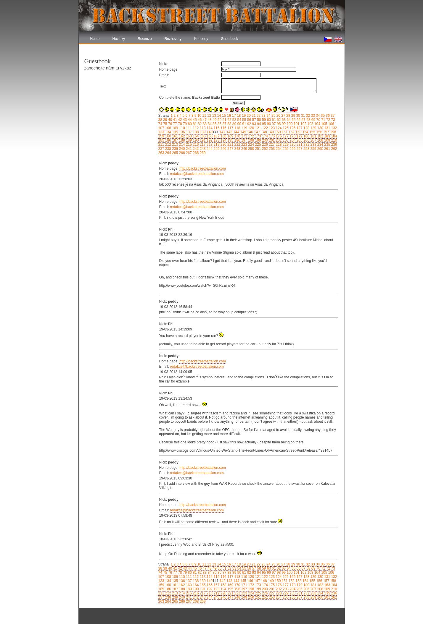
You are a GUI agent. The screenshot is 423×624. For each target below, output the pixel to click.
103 (309, 124)
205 (298, 140)
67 (302, 120)
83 (204, 124)
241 (188, 149)
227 (271, 144)
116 (222, 128)
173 (257, 136)
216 (195, 144)
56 (248, 120)
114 (209, 128)
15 (223, 116)
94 (258, 124)
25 (273, 116)
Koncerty (201, 39)
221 (229, 144)
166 (209, 136)
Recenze (145, 39)
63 (283, 120)
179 (298, 136)
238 (167, 149)
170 (236, 136)
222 (236, 144)
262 (333, 149)
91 (243, 124)
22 (258, 116)
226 (264, 144)
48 (209, 120)
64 (288, 120)
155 (311, 132)
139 (202, 132)
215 (188, 144)
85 (214, 124)
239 (174, 149)
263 (161, 153)
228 (278, 144)
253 (271, 149)
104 (316, 124)
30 (297, 116)
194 (222, 140)
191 (202, 140)
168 (222, 136)
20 (248, 116)
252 (264, 149)
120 (250, 128)
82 (199, 124)
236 (333, 144)
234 (319, 144)
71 (322, 120)
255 (285, 149)
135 (174, 132)
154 (304, 132)
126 (292, 128)
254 (278, 149)
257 (298, 149)
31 (302, 116)
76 (169, 124)
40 (169, 120)
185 (161, 140)
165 (202, 136)
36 (327, 116)
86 (218, 124)
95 (263, 124)
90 (238, 124)
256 (292, 149)
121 (257, 128)
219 (216, 144)
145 (242, 132)
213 (174, 144)
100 (289, 124)
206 (306, 140)
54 (238, 120)
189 (188, 140)
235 (326, 144)
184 (333, 136)
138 (195, 132)
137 (188, 132)
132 (333, 128)
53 (233, 120)
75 (164, 124)
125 (285, 128)
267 (188, 153)
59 (263, 120)
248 (236, 149)
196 (236, 140)
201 (271, 140)
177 (285, 136)
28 (287, 116)
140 (209, 132)
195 (229, 140)
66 (297, 120)
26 (277, 116)
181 (312, 136)
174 (264, 136)
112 (195, 128)
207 (312, 140)
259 (312, 149)
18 (238, 116)
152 (291, 132)
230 (292, 144)
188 (181, 140)
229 (285, 144)
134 (167, 132)
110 (181, 128)
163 (188, 136)
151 (284, 132)
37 (332, 116)
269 (202, 153)
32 (307, 116)
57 (253, 120)
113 (202, 128)
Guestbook (229, 39)
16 (228, 116)
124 (278, 128)
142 (221, 132)
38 (160, 120)
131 (326, 128)
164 (195, 136)
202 (278, 140)
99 (283, 124)
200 (264, 140)
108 (167, 128)
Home (95, 39)
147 (256, 132)
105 (323, 124)
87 (223, 124)
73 (332, 120)
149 (270, 132)
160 (167, 136)
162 (181, 136)
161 (174, 136)
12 (208, 116)
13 (213, 116)
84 (209, 124)
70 (317, 120)
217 (202, 144)
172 (250, 136)
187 (174, 140)
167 (216, 136)
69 (312, 120)
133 (161, 132)
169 (229, 136)
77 (174, 124)
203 (285, 140)
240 (181, 149)
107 (161, 128)
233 (312, 144)
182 (319, 136)
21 (253, 116)
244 (209, 149)
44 (189, 120)
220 (222, 144)
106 (330, 124)
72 (327, 120)
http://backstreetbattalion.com (202, 168)
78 (179, 124)
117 (229, 128)
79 (184, 124)
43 (184, 120)
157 (325, 132)
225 (257, 144)
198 (250, 140)
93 (253, 124)
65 (293, 120)
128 (306, 128)
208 (319, 140)
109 (174, 128)
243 (202, 149)
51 (223, 120)
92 (248, 124)
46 (199, 120)
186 (167, 140)
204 (292, 140)
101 (295, 124)
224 (250, 144)
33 (312, 116)
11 (203, 116)
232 (306, 144)
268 (195, 153)
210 (333, 140)
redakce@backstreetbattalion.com (197, 174)
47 (204, 120)
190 (195, 140)
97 (273, 124)
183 (326, 136)
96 (268, 124)
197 (243, 140)
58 (258, 120)
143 (228, 132)
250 (250, 149)
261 (326, 149)
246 (222, 149)
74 (160, 124)
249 (243, 149)
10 (198, 116)
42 (179, 120)
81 (194, 124)
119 (243, 128)
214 (181, 144)
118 (236, 128)
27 (282, 116)
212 (167, 144)
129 (312, 128)
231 (298, 144)
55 (243, 120)
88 (228, 124)
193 (216, 140)
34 (317, 116)
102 (303, 124)
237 (161, 149)
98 (278, 124)
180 (306, 136)
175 (271, 136)
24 (268, 116)
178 (292, 136)
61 (273, 120)
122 (264, 128)
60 (268, 120)
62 (278, 120)
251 (257, 149)
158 (332, 132)
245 (216, 149)
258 (306, 149)
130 (319, 128)
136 (181, 132)
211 (161, 144)
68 (308, 120)
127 (298, 128)
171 (243, 136)
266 (181, 153)
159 (161, 136)
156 (318, 132)
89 (233, 124)
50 (218, 120)
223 (243, 144)
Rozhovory (173, 39)
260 (319, 149)
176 (278, 136)
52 (228, 120)
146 (249, 132)
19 (243, 116)
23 (263, 116)
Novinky (118, 39)
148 (263, 132)
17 (233, 116)
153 (298, 132)
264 (167, 153)
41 (174, 120)
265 (174, 153)
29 (292, 116)
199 (257, 140)
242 (195, 149)
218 (209, 144)
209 (326, 140)
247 (229, 149)
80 (189, 124)
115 (216, 128)
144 (235, 132)
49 (214, 120)
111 (188, 128)
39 (164, 120)
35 (322, 116)
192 (209, 140)
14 (218, 116)
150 (277, 132)
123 (271, 128)
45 (194, 120)
